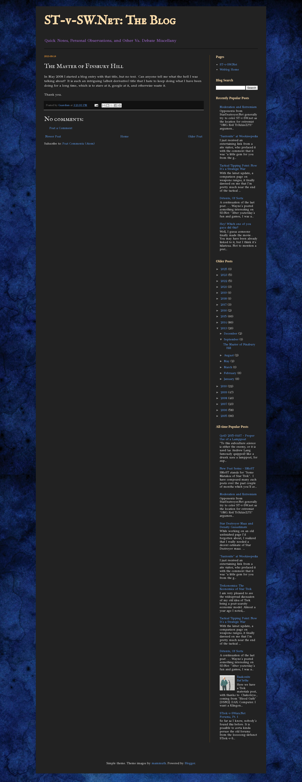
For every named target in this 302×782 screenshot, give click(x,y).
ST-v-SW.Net (228, 64)
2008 (224, 398)
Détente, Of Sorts (231, 198)
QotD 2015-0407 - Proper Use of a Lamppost (237, 437)
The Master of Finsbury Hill (239, 346)
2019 (224, 293)
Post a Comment (60, 128)
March (228, 367)
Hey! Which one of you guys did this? (235, 225)
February (230, 373)
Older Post (195, 136)
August (229, 355)
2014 (224, 322)
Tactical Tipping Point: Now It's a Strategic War (238, 167)
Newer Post (53, 136)
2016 (224, 310)
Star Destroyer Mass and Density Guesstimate (236, 525)
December (231, 333)
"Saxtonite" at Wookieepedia (239, 136)
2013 (224, 328)
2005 (224, 416)
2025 (224, 269)
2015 (224, 316)
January (229, 379)
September (232, 339)
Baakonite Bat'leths (243, 678)
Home (124, 136)
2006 (224, 410)
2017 (224, 304)
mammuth (159, 763)
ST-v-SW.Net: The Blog (110, 21)
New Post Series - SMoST (237, 468)
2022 (224, 281)
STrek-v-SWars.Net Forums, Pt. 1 (232, 715)
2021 (224, 287)
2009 (224, 392)
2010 (224, 386)
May (227, 361)
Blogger (190, 763)
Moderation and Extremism (238, 107)
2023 (224, 275)
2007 (224, 404)
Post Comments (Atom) (78, 143)
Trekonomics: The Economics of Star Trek (236, 587)
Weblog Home (229, 69)
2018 (224, 298)
